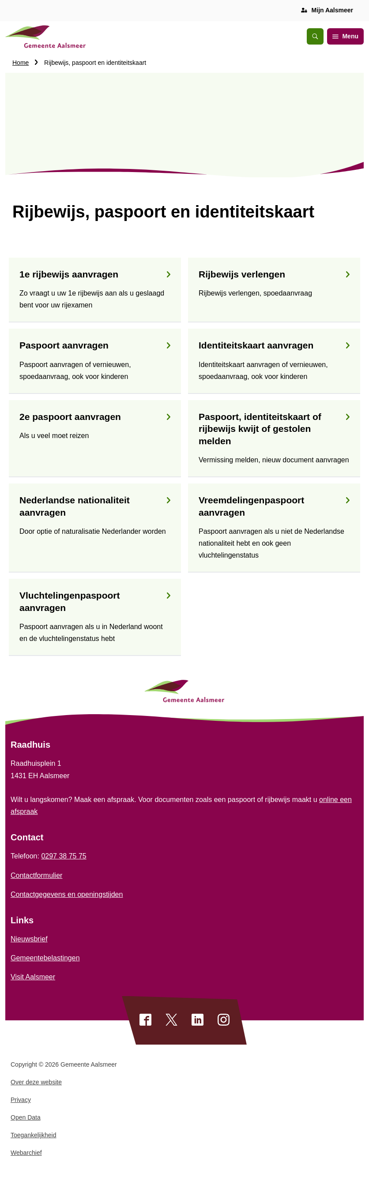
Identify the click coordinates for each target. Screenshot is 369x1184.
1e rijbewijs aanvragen (94, 274)
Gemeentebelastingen (45, 958)
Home (20, 62)
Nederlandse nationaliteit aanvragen (94, 506)
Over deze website (36, 1082)
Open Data (26, 1117)
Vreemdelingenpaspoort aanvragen (274, 506)
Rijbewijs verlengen (274, 274)
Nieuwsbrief (29, 939)
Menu (345, 36)
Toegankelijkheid (33, 1135)
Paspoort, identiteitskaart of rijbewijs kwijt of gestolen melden (274, 429)
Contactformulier (36, 875)
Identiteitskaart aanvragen (274, 345)
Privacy (21, 1099)
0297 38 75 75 (63, 856)
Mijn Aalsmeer (332, 10)
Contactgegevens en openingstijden (67, 894)
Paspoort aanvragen (94, 345)
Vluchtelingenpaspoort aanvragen (94, 601)
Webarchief (26, 1152)
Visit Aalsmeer (33, 977)
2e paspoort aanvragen (94, 417)
